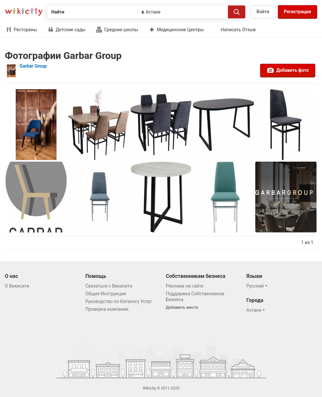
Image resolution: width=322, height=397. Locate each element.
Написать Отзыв (238, 29)
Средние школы (117, 30)
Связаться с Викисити (108, 285)
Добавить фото (288, 70)
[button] (257, 285)
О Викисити (17, 285)
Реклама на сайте (185, 285)
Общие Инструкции (105, 293)
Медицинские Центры (176, 30)
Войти (263, 11)
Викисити (24, 12)
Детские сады (66, 30)
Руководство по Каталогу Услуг (118, 301)
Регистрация (297, 11)
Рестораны (21, 30)
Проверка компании (107, 309)
